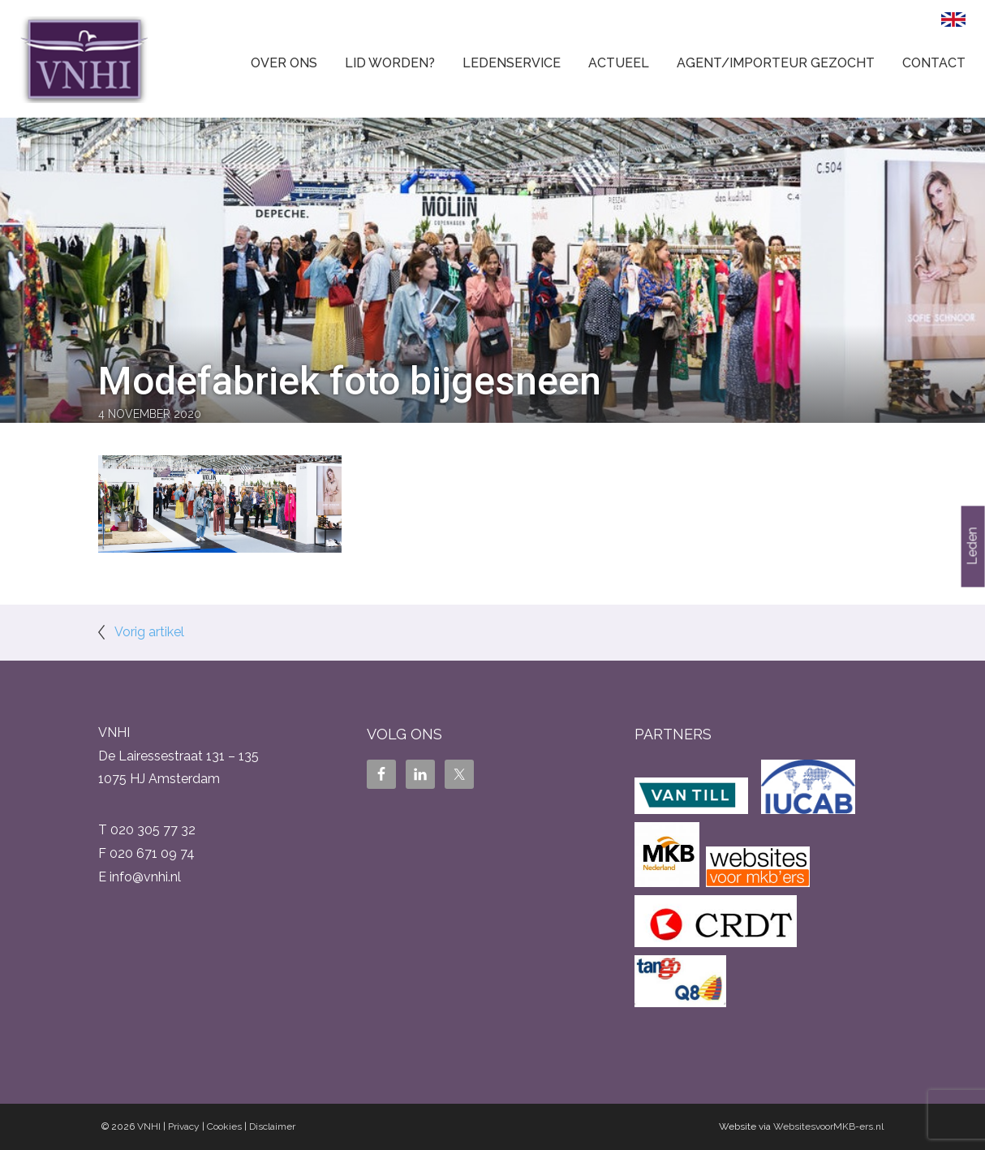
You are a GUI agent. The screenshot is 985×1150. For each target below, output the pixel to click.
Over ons (284, 63)
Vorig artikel (149, 632)
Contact (934, 63)
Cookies (224, 1126)
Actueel (618, 63)
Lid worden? (390, 63)
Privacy (184, 1126)
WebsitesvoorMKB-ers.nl (828, 1126)
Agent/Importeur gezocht (776, 63)
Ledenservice (511, 63)
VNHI (149, 1126)
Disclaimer (272, 1126)
